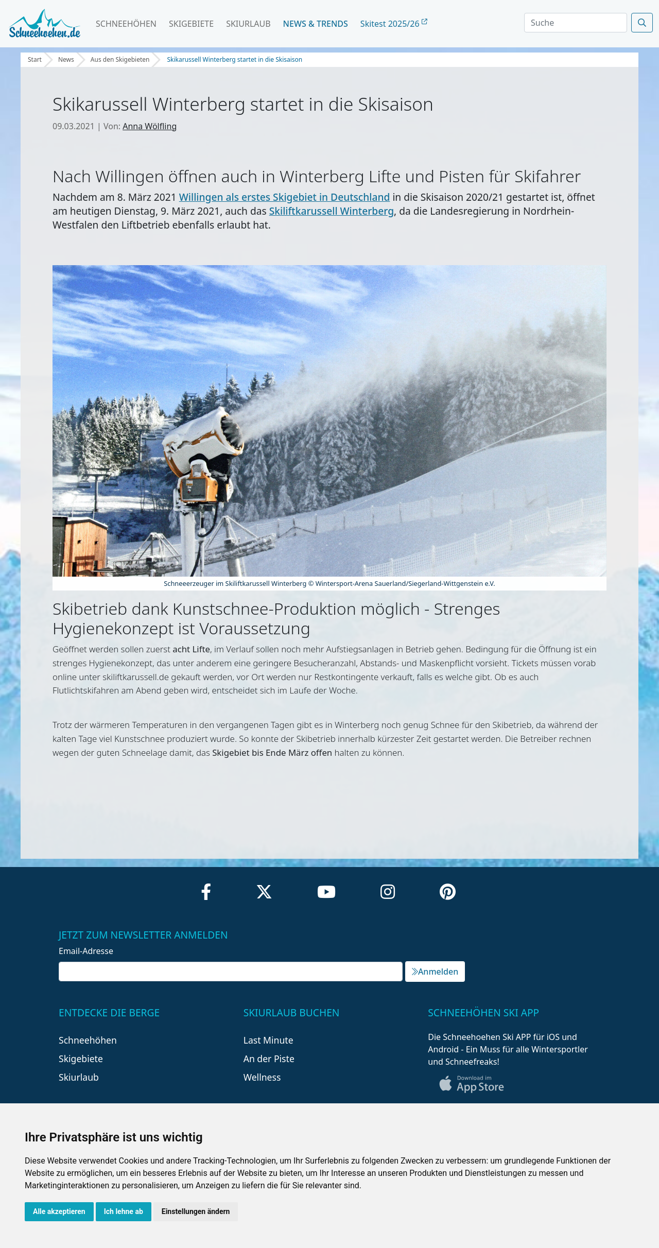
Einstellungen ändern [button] (196, 1211)
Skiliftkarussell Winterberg (331, 211)
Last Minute (268, 1040)
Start (35, 59)
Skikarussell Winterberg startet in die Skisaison (234, 59)
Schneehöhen (126, 23)
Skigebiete (191, 23)
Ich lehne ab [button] (123, 1211)
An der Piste (269, 1058)
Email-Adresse (86, 951)
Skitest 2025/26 (393, 23)
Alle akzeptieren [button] (59, 1211)
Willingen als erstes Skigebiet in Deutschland (284, 197)
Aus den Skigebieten (120, 59)
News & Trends (315, 23)
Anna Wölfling (150, 126)
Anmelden (435, 971)
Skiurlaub (248, 23)
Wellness (262, 1077)
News (66, 59)
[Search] (575, 22)
